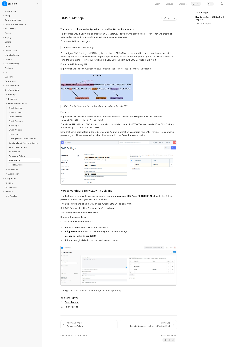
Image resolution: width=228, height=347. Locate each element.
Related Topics (204, 23)
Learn (157, 4)
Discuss (169, 4)
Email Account (72, 302)
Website (183, 4)
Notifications (71, 306)
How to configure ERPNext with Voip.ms (210, 18)
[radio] (165, 340)
